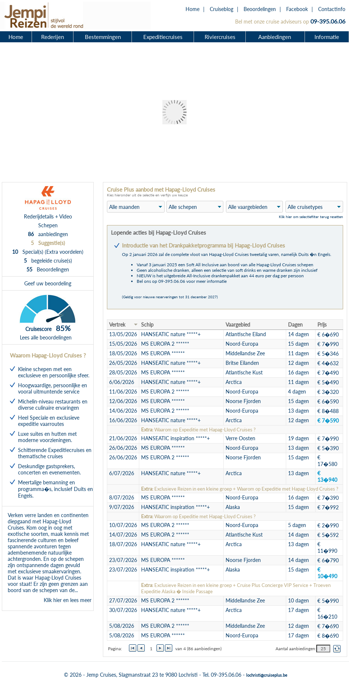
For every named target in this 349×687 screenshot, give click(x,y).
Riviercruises (220, 36)
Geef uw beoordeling (47, 283)
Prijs (322, 324)
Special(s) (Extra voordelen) (47, 252)
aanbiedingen (48, 234)
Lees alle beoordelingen (46, 337)
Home (192, 9)
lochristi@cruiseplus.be (266, 675)
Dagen (295, 324)
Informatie (326, 36)
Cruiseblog (221, 9)
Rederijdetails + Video (48, 216)
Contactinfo (331, 9)
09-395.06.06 (327, 21)
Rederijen (52, 36)
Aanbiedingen (275, 36)
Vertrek (117, 324)
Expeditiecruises (163, 36)
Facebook (297, 9)
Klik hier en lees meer (67, 600)
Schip (147, 324)
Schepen (48, 225)
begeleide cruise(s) (48, 260)
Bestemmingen (103, 36)
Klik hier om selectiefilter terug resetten (311, 216)
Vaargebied (238, 324)
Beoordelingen (260, 9)
